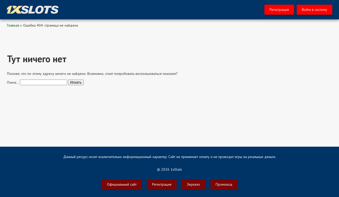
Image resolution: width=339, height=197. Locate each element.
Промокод (224, 184)
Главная (13, 25)
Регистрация (279, 9)
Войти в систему (314, 9)
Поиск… (13, 82)
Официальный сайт (122, 184)
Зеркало (193, 184)
